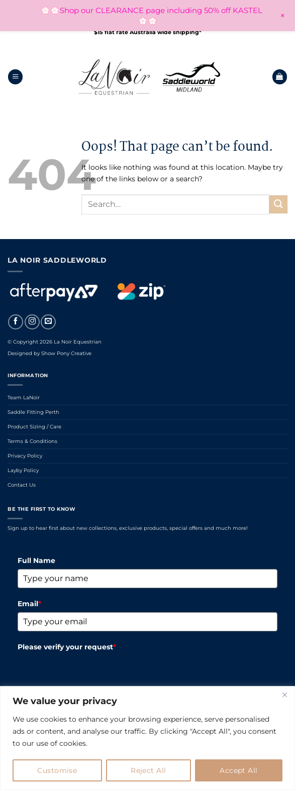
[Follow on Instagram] (32, 321)
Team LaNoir (24, 397)
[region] (147, 738)
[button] (15, 76)
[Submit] (278, 204)
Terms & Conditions (32, 441)
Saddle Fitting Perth (33, 412)
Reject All (148, 770)
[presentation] (94, 675)
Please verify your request (67, 646)
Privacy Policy (25, 456)
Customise (57, 770)
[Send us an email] (48, 321)
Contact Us (22, 485)
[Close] (284, 695)
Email (29, 603)
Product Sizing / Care (34, 426)
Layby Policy (23, 470)
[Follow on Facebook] (15, 321)
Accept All (238, 770)
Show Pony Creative (66, 353)
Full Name (36, 560)
